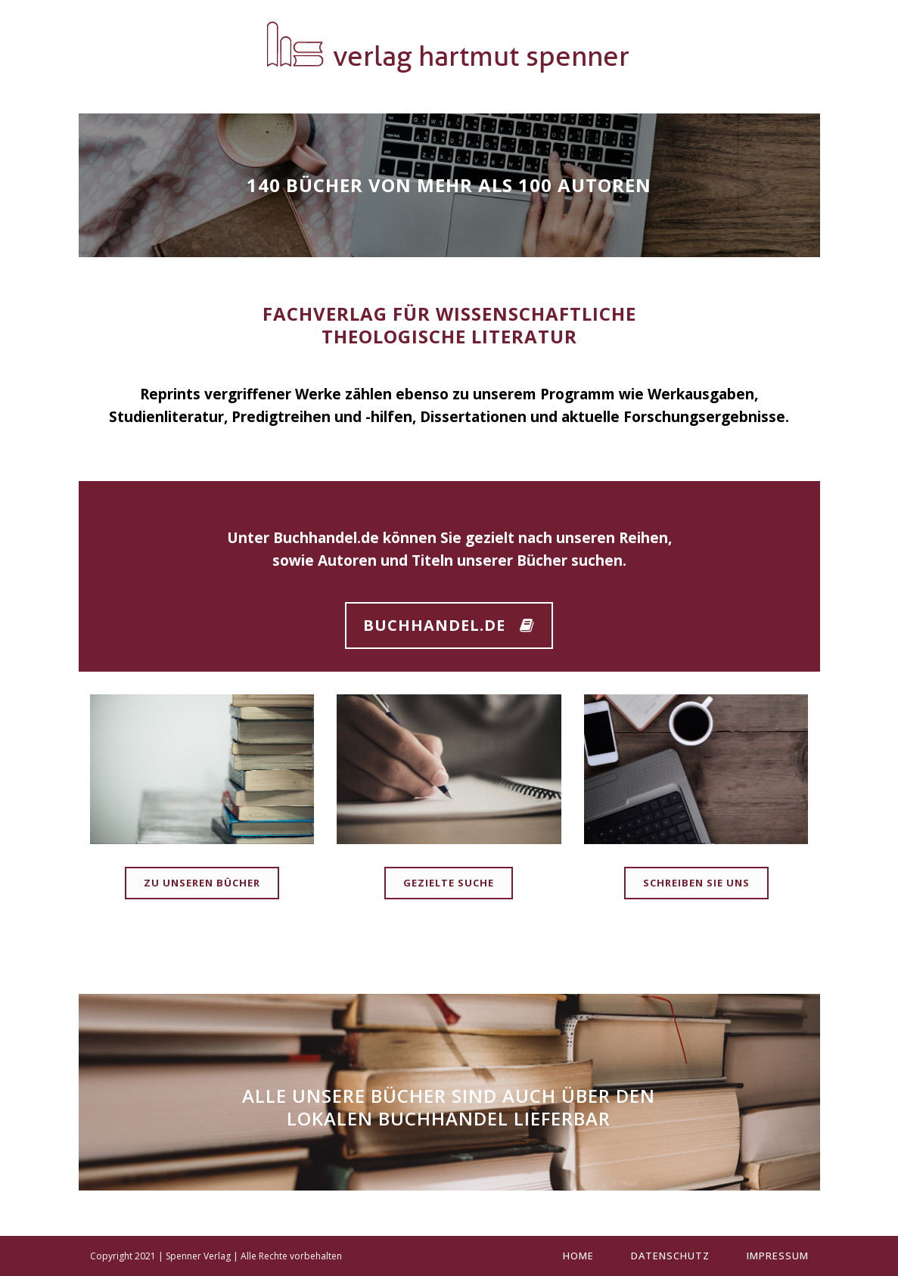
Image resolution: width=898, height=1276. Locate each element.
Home (578, 1255)
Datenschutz (670, 1255)
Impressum (778, 1255)
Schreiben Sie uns (696, 882)
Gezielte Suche (448, 882)
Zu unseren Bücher (202, 882)
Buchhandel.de (326, 538)
